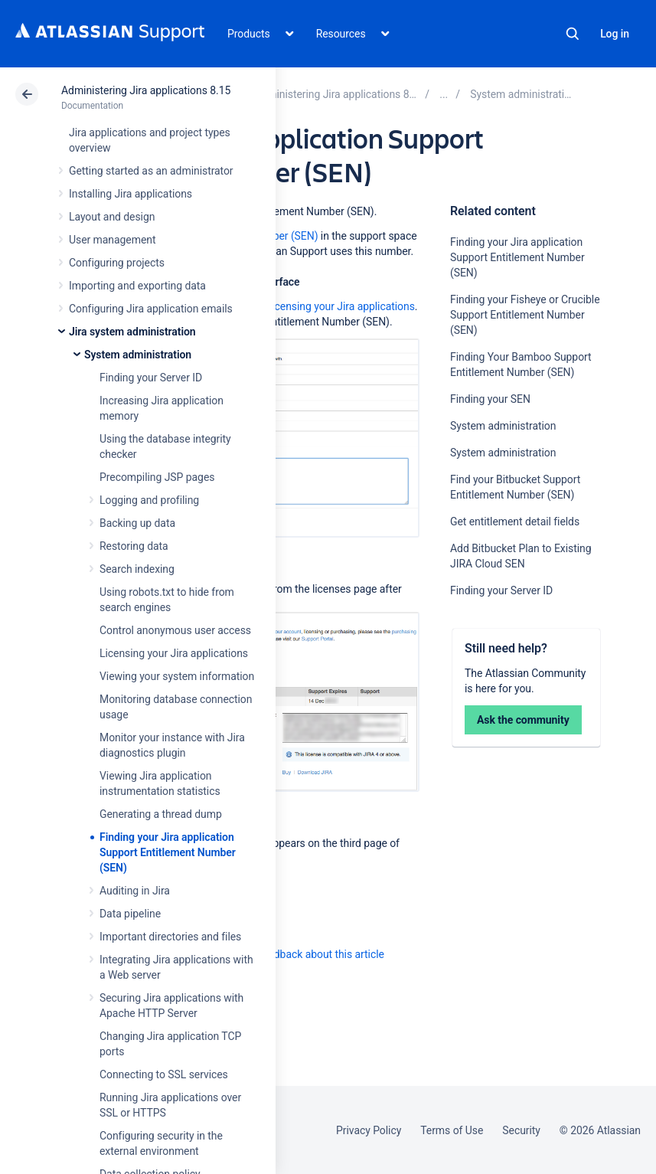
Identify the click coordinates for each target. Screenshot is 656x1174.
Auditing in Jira (135, 891)
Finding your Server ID (151, 377)
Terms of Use (451, 1130)
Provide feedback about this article (302, 954)
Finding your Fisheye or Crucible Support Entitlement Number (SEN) (524, 314)
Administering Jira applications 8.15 (145, 90)
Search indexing (137, 569)
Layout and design (112, 217)
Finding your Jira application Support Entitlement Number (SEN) (168, 852)
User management (112, 240)
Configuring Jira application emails (151, 308)
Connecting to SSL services (164, 1074)
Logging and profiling (149, 500)
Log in (614, 34)
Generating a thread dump (161, 814)
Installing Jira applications (130, 194)
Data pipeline (130, 913)
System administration (137, 354)
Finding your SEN (490, 399)
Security (521, 1130)
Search (572, 33)
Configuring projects (117, 263)
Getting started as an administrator (151, 171)
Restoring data (134, 546)
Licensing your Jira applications (174, 653)
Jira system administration (132, 331)
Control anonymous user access (175, 630)
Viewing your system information (177, 676)
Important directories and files (170, 936)
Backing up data (137, 523)
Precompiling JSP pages (157, 477)
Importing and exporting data (137, 286)
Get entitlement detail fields (514, 521)
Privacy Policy (368, 1130)
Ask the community (523, 720)
